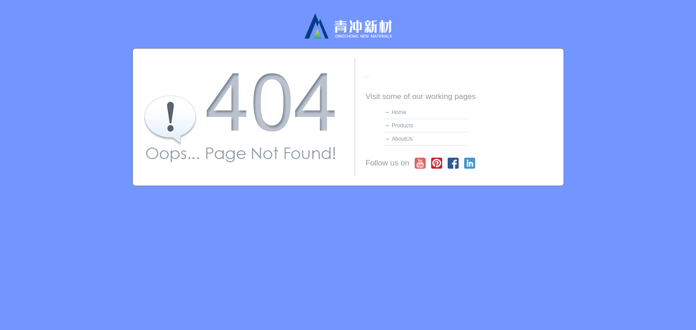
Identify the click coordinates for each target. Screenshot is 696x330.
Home (399, 112)
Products (402, 125)
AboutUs (402, 139)
